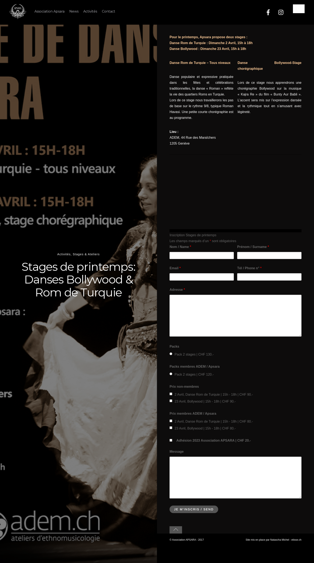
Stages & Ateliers (86, 254)
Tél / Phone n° (249, 268)
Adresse (177, 289)
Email (175, 268)
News (74, 11)
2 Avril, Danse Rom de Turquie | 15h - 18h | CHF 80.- (214, 421)
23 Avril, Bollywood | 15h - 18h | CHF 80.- (205, 428)
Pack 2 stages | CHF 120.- (194, 374)
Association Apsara (49, 11)
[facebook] (268, 12)
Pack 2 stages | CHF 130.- (194, 354)
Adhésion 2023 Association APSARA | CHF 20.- (213, 440)
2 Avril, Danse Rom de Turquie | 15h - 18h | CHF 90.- (214, 394)
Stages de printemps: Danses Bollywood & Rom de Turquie (78, 279)
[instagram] (281, 12)
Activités (91, 11)
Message (177, 451)
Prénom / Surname (253, 246)
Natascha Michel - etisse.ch (285, 539)
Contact (109, 11)
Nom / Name (180, 246)
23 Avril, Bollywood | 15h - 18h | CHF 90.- (205, 401)
